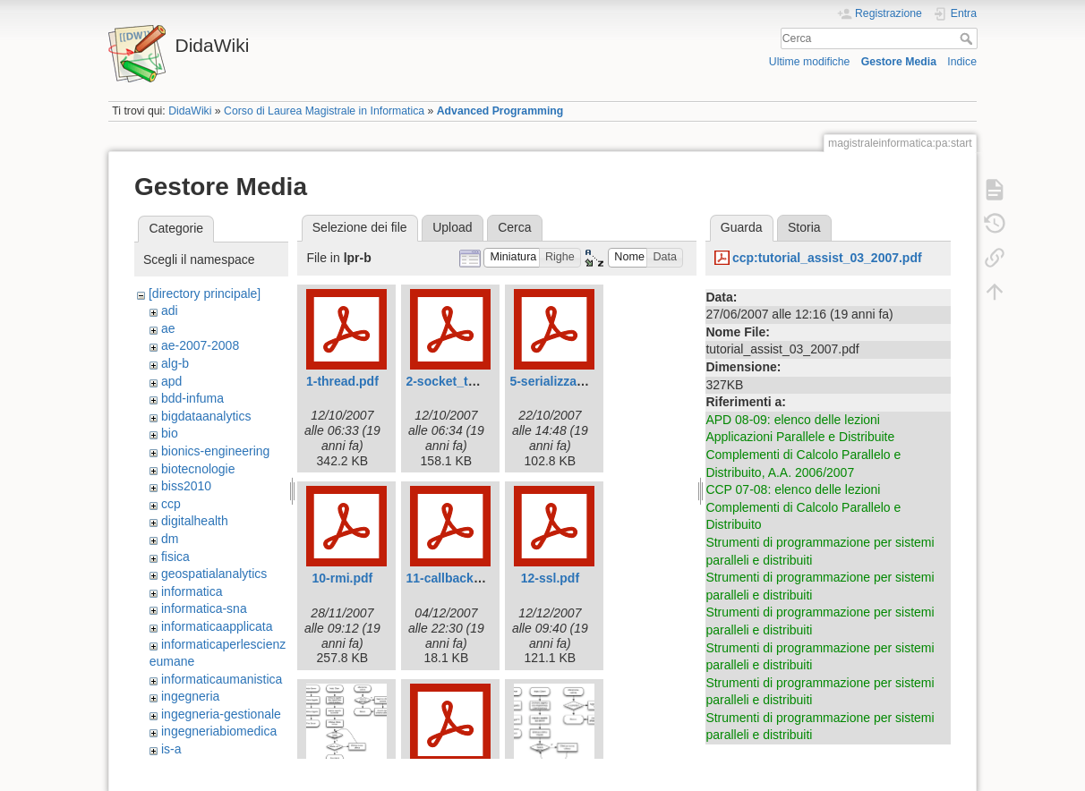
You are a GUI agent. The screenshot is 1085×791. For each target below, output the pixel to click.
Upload (452, 227)
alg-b (175, 363)
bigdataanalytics (206, 416)
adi (169, 310)
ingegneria (190, 696)
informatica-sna (204, 608)
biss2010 (186, 486)
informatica (191, 591)
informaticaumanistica (221, 679)
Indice (962, 61)
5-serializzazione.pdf (570, 381)
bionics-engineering (215, 451)
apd (171, 381)
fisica (175, 556)
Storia (804, 227)
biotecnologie (198, 469)
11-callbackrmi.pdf (461, 578)
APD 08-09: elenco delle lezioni (792, 420)
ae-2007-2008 (200, 345)
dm (169, 539)
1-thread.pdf (342, 381)
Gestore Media (898, 61)
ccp (171, 504)
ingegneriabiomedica (219, 731)
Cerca (968, 38)
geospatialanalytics (214, 573)
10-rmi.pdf (342, 578)
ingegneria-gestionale (221, 714)
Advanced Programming (500, 111)
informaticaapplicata (217, 626)
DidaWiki (189, 111)
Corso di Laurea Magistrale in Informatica (324, 111)
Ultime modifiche (809, 61)
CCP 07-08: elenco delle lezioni (792, 489)
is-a (171, 749)
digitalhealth (194, 521)
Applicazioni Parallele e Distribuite (799, 437)
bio (169, 433)
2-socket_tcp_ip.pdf (464, 381)
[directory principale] (205, 293)
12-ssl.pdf (550, 578)
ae (168, 328)
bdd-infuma (192, 398)
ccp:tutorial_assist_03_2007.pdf (827, 258)
